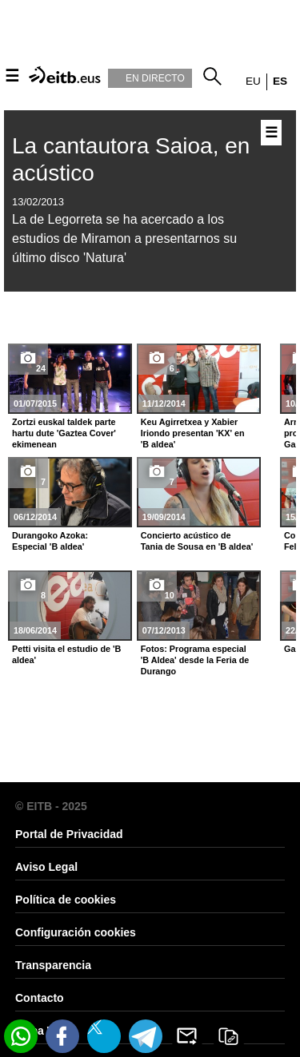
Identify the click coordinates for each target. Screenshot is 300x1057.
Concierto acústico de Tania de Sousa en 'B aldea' (197, 540)
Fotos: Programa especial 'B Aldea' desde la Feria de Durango (195, 660)
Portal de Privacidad (69, 834)
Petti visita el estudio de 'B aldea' (66, 654)
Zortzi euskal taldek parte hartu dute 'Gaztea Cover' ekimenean (64, 433)
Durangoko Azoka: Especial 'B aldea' (50, 540)
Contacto (39, 997)
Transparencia (53, 965)
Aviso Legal (46, 866)
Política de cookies (65, 899)
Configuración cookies (75, 932)
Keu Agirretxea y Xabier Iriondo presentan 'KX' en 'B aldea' (193, 433)
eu (253, 81)
